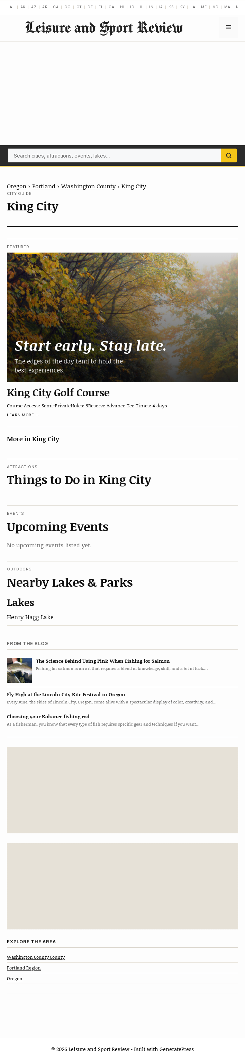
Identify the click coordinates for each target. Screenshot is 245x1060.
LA (193, 7)
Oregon (16, 186)
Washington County (88, 186)
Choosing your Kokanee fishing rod (48, 716)
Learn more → (23, 415)
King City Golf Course (58, 392)
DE (90, 7)
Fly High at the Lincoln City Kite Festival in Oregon (66, 694)
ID (132, 7)
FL (101, 7)
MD (215, 7)
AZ (34, 7)
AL (12, 7)
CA (56, 7)
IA (161, 7)
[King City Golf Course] (122, 317)
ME (204, 7)
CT (79, 7)
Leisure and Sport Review (104, 27)
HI (122, 7)
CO (67, 7)
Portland (43, 186)
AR (45, 7)
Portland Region (24, 968)
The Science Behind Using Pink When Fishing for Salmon (103, 660)
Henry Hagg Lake (30, 617)
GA (112, 7)
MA (227, 7)
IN (151, 7)
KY (182, 7)
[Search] (229, 155)
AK (23, 7)
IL (142, 7)
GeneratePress (177, 1049)
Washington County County (36, 957)
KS (171, 7)
